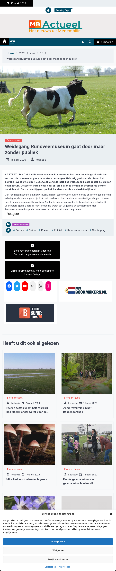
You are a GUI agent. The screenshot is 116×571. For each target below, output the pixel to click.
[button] (111, 513)
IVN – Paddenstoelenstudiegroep (26, 459)
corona (20, 230)
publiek (58, 230)
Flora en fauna (13, 140)
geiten (32, 230)
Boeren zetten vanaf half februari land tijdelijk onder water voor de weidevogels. (27, 391)
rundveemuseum (77, 230)
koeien (45, 230)
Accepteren (58, 541)
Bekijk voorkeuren (58, 559)
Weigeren (58, 550)
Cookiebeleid (50, 567)
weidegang (98, 230)
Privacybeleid (64, 567)
